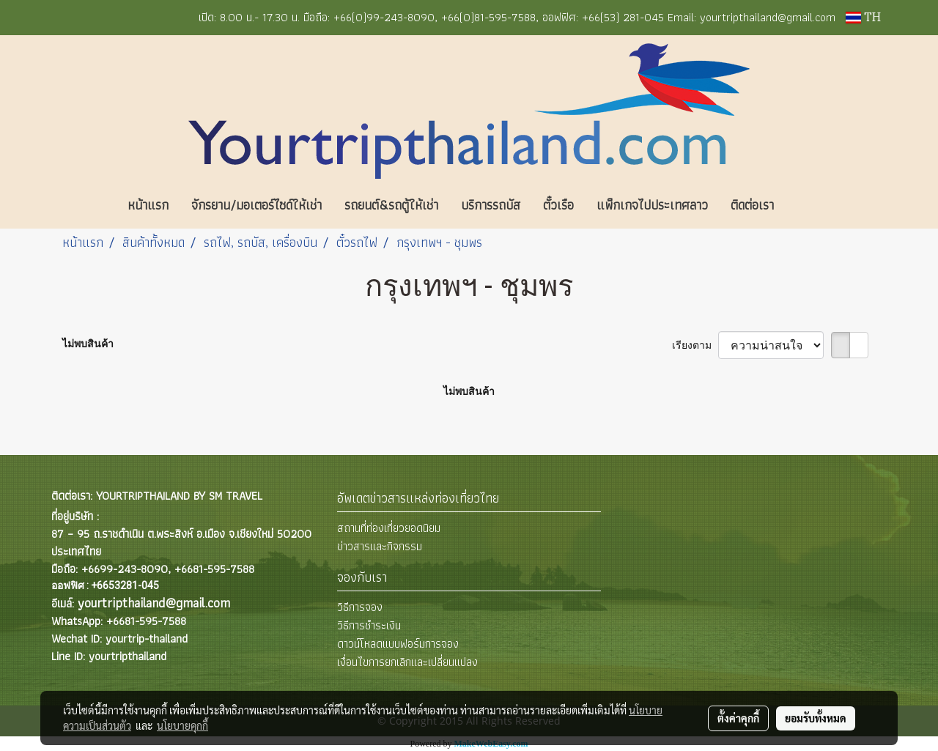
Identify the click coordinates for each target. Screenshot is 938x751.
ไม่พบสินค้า (88, 343)
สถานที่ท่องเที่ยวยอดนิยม (388, 528)
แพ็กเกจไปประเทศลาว (652, 204)
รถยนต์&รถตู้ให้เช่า (391, 204)
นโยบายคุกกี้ (182, 725)
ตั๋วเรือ (558, 204)
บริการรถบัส (490, 204)
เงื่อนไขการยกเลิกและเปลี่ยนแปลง (407, 662)
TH (863, 17)
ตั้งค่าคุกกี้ (738, 718)
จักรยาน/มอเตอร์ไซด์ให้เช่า (256, 204)
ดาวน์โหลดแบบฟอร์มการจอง (398, 644)
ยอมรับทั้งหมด (815, 718)
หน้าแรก (148, 204)
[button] (806, 205)
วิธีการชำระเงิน (369, 625)
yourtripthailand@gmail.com (154, 602)
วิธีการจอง (360, 607)
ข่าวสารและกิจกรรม (379, 546)
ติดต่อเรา (752, 204)
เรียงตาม (695, 345)
